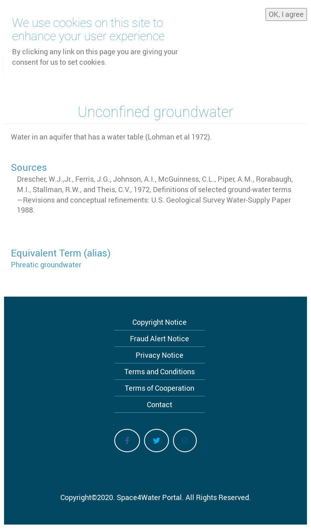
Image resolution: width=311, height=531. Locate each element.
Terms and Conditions (159, 371)
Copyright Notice (159, 322)
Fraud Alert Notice (159, 338)
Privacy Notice (159, 355)
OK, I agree (286, 11)
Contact (159, 404)
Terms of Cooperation (159, 388)
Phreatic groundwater (46, 264)
